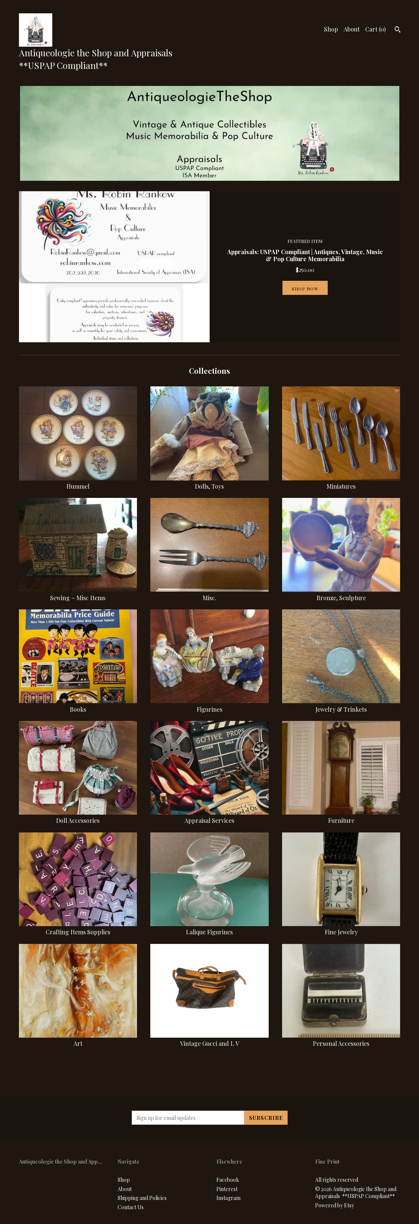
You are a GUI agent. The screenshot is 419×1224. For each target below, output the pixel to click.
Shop (331, 29)
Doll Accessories (78, 816)
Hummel (78, 482)
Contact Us (131, 1207)
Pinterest (227, 1189)
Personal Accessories (341, 1039)
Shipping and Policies (142, 1197)
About (352, 29)
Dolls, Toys (209, 482)
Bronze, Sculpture (341, 593)
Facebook (227, 1179)
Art (78, 1039)
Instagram (228, 1197)
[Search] (397, 30)
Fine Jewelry (341, 928)
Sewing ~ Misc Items (78, 593)
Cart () (375, 29)
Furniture (341, 816)
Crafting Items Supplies (78, 928)
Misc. (209, 593)
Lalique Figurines (209, 928)
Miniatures (341, 482)
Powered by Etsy (334, 1205)
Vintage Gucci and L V (209, 1039)
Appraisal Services (209, 816)
